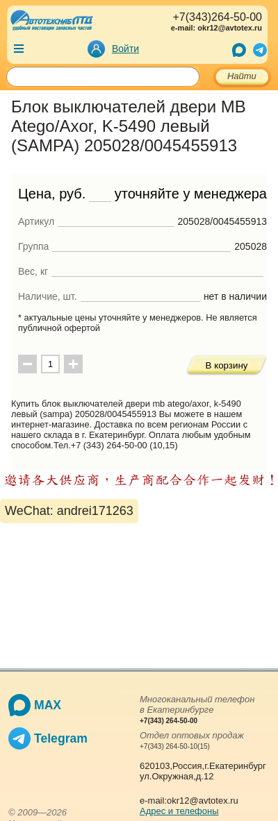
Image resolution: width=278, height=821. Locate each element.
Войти (125, 48)
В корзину (227, 365)
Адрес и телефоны (179, 811)
